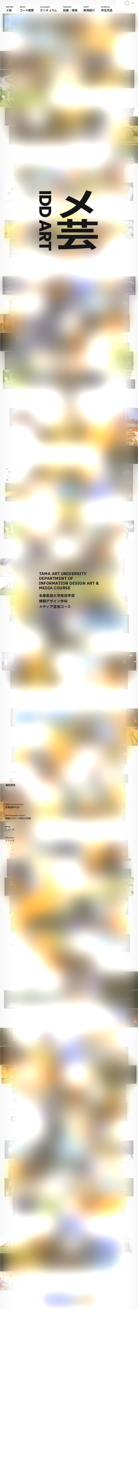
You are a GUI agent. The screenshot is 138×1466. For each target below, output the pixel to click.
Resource (9, 839)
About (27, 9)
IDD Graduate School (18, 817)
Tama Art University (14, 806)
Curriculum (48, 9)
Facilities (70, 9)
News (9, 828)
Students (106, 9)
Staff (89, 9)
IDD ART (10, 9)
